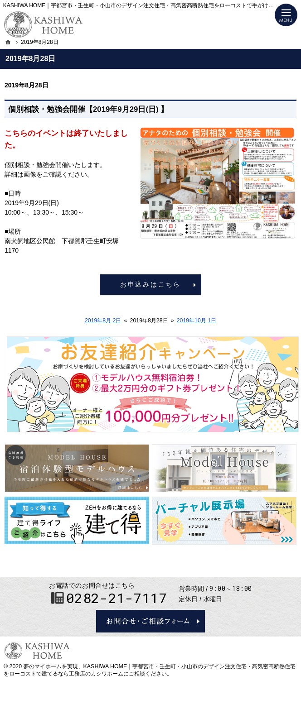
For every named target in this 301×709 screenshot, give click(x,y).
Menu (286, 15)
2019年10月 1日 (196, 320)
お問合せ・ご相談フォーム (150, 621)
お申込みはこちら (150, 284)
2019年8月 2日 (103, 320)
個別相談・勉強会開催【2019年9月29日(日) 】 (88, 109)
